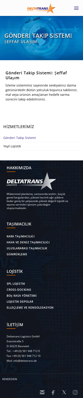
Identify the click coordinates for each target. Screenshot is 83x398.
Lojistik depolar (20, 302)
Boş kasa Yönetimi (22, 296)
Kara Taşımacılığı (21, 236)
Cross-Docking (19, 290)
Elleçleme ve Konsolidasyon (30, 308)
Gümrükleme (17, 254)
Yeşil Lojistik (12, 146)
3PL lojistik (16, 284)
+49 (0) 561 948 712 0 (26, 351)
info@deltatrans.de (25, 361)
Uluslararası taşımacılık (27, 248)
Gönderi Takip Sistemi (19, 138)
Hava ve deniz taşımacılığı (28, 242)
